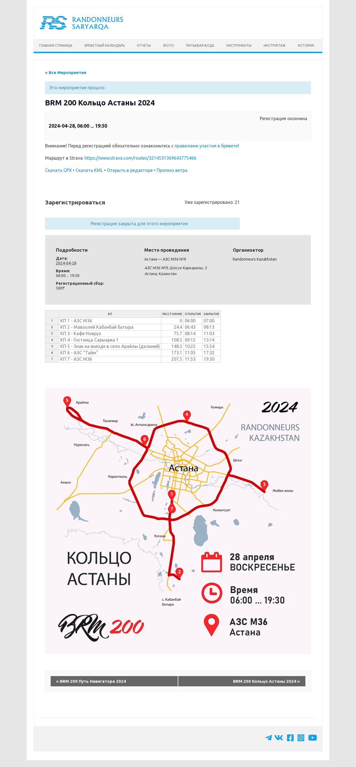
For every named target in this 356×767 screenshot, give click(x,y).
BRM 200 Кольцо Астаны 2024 (266, 681)
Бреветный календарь (105, 45)
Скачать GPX (58, 170)
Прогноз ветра (172, 170)
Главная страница (55, 45)
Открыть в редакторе (130, 170)
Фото (168, 45)
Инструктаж (275, 45)
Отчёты (144, 45)
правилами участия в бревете (206, 145)
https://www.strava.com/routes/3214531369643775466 (140, 157)
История (306, 45)
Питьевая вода (200, 45)
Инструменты (238, 45)
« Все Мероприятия (65, 72)
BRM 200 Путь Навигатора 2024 (91, 681)
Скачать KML (89, 170)
